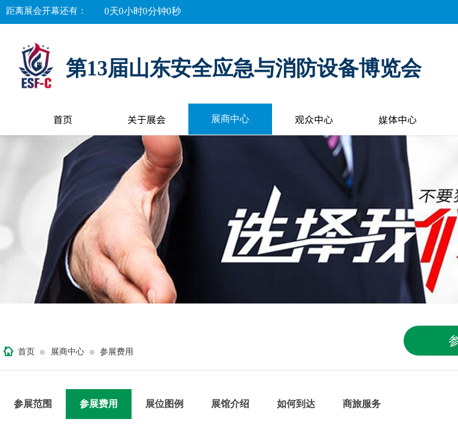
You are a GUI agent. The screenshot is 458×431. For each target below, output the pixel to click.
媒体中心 (397, 119)
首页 (62, 119)
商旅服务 (362, 404)
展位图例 (164, 404)
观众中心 (314, 119)
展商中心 (230, 119)
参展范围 (33, 404)
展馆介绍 (230, 404)
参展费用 (116, 351)
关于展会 (146, 119)
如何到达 (296, 404)
